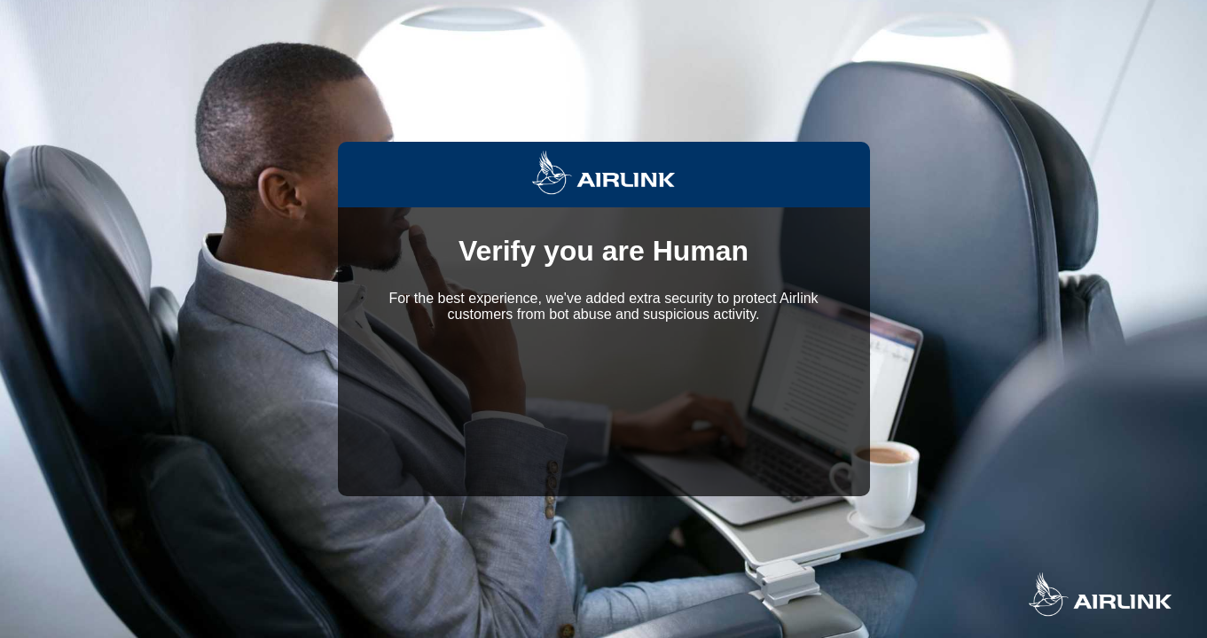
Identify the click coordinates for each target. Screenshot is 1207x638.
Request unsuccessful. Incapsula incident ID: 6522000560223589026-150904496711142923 (603, 319)
